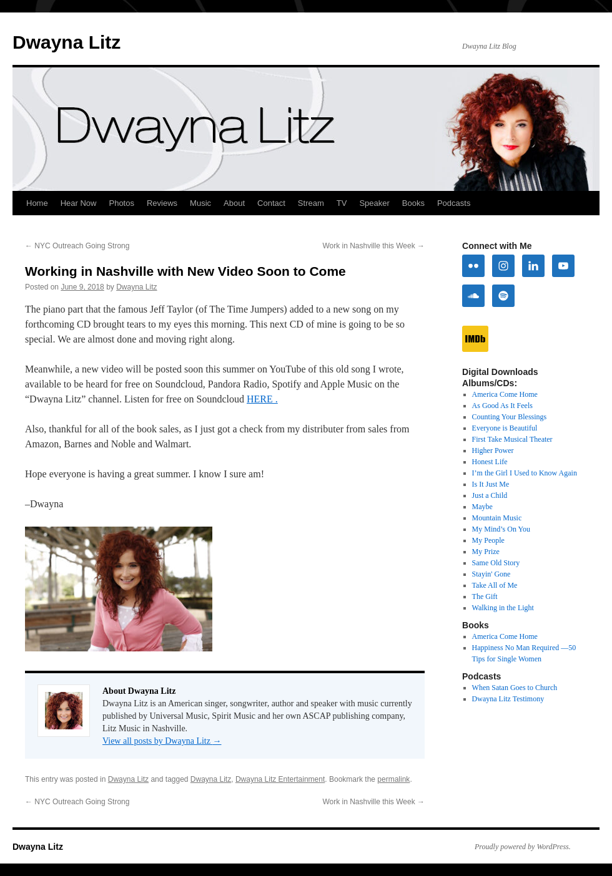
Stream (311, 203)
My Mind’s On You (501, 529)
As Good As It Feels (502, 405)
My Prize (486, 551)
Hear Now (79, 203)
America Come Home (505, 394)
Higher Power (493, 450)
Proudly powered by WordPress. (523, 846)
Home (37, 203)
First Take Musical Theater (512, 439)
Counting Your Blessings (509, 416)
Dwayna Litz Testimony (508, 698)
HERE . (262, 399)
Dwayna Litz (66, 42)
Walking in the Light (503, 607)
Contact (271, 203)
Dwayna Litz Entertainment (280, 779)
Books (413, 203)
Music (200, 203)
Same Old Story (496, 562)
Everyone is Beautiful (505, 428)
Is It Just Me (491, 484)
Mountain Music (497, 517)
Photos (121, 203)
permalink (393, 779)
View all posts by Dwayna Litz (161, 741)
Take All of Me (495, 585)
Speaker (374, 203)
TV (342, 203)
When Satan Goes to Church (515, 687)
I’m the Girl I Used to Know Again (524, 473)
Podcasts (453, 203)
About (234, 203)
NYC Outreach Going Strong (77, 245)
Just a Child (490, 495)
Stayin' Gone (491, 574)
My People (488, 540)
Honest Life (490, 461)
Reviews (162, 203)
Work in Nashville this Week (373, 245)
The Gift (485, 596)
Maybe (482, 506)
